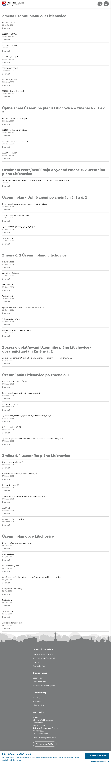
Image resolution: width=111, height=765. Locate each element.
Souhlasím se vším (97, 756)
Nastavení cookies (99, 762)
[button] (106, 3)
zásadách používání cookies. (11, 760)
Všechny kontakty (44, 744)
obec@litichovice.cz (48, 738)
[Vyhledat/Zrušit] (100, 4)
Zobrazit (6, 28)
